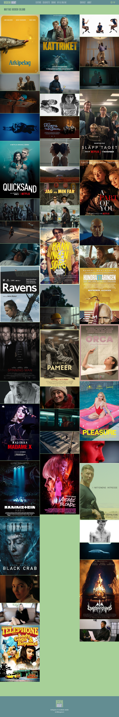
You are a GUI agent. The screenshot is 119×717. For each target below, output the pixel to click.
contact (83, 2)
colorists (46, 2)
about (89, 2)
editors (38, 2)
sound (53, 2)
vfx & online (62, 2)
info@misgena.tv (59, 712)
